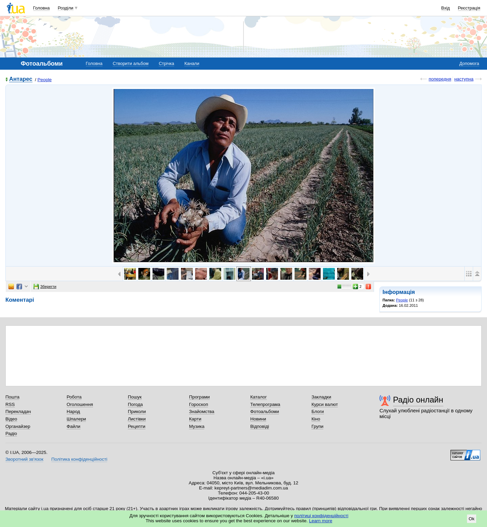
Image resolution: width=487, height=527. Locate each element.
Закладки (321, 396)
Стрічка (166, 63)
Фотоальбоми (264, 411)
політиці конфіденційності (321, 515)
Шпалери (76, 418)
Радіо (11, 433)
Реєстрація (469, 7)
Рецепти (136, 426)
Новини (258, 418)
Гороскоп (198, 404)
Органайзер (17, 426)
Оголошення (80, 404)
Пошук (135, 396)
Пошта (12, 396)
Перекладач (18, 411)
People (45, 79)
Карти (195, 418)
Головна (41, 7)
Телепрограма (265, 404)
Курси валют (324, 404)
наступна (463, 79)
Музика (196, 426)
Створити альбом (130, 63)
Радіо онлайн (418, 399)
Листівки (137, 418)
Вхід (445, 7)
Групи (317, 426)
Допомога (469, 63)
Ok (471, 518)
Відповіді (259, 426)
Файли (73, 426)
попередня (439, 79)
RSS (10, 404)
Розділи (65, 7)
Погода (135, 404)
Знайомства (201, 411)
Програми (199, 396)
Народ (73, 411)
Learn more (320, 520)
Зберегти (44, 286)
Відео (11, 418)
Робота (74, 396)
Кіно (315, 418)
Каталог (258, 396)
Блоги (317, 411)
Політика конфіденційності (79, 459)
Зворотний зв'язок (24, 459)
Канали (191, 63)
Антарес (20, 79)
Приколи (137, 411)
